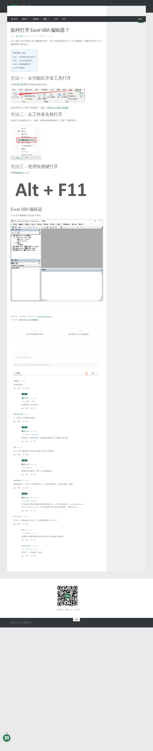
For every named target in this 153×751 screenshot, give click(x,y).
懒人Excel (20, 42)
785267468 (34, 440)
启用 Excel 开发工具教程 (57, 113)
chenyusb (33, 507)
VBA (64, 19)
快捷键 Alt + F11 (22, 178)
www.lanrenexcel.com (44, 322)
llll (31, 473)
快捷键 (35, 19)
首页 (15, 19)
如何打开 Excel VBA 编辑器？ (29, 325)
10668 (33, 407)
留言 (140, 19)
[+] (48, 370)
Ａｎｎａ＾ (34, 539)
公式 (56, 19)
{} (45, 370)
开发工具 (19, 90)
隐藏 (23, 59)
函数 (45, 19)
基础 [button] (24, 19)
